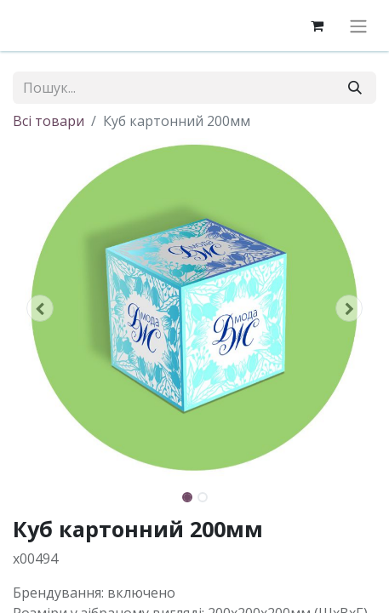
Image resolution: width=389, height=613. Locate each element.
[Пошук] (355, 88)
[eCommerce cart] (317, 26)
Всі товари (48, 121)
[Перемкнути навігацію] (358, 25)
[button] (40, 308)
